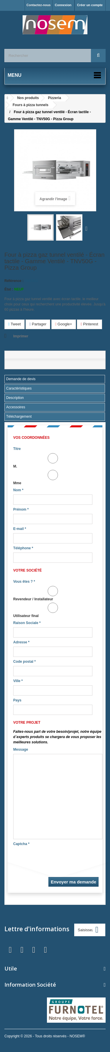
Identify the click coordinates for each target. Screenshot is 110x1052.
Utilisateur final (52, 610)
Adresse (21, 642)
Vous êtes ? (24, 581)
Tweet (14, 324)
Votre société (27, 570)
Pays (17, 700)
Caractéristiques (19, 388)
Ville (18, 681)
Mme (52, 477)
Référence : (13, 281)
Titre (17, 449)
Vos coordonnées (31, 438)
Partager (37, 324)
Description (15, 398)
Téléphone (23, 548)
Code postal (24, 662)
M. (52, 460)
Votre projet (26, 722)
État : (8, 289)
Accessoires (15, 407)
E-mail (19, 529)
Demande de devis (20, 379)
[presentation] (57, 859)
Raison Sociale (26, 623)
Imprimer (20, 336)
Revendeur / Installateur (52, 593)
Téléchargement (19, 416)
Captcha (21, 844)
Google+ (63, 324)
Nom (18, 490)
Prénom (21, 509)
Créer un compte (90, 5)
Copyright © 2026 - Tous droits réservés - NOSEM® (44, 1036)
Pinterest (89, 324)
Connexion (63, 5)
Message (20, 749)
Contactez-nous (38, 5)
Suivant (88, 228)
